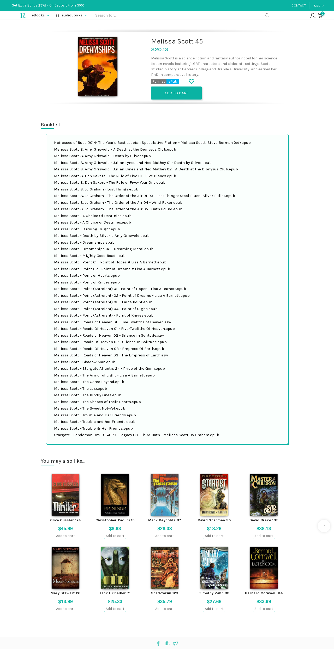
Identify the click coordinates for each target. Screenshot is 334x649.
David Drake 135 (263, 520)
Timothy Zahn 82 (214, 593)
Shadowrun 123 (164, 593)
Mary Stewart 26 (66, 593)
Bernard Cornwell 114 (264, 593)
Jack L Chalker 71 (114, 593)
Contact (299, 5)
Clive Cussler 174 (65, 520)
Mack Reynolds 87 (164, 520)
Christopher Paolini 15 (115, 520)
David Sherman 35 (214, 520)
